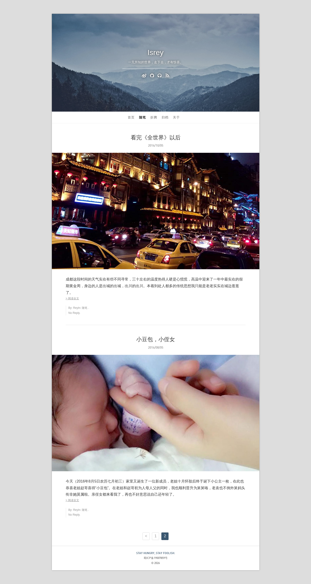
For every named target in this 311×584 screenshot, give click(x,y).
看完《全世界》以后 (156, 137)
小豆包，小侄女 (155, 339)
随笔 (142, 117)
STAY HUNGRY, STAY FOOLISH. (155, 553)
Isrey (155, 52)
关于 (176, 117)
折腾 (153, 117)
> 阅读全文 (72, 298)
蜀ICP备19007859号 (156, 558)
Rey (75, 307)
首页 (131, 117)
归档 (165, 117)
